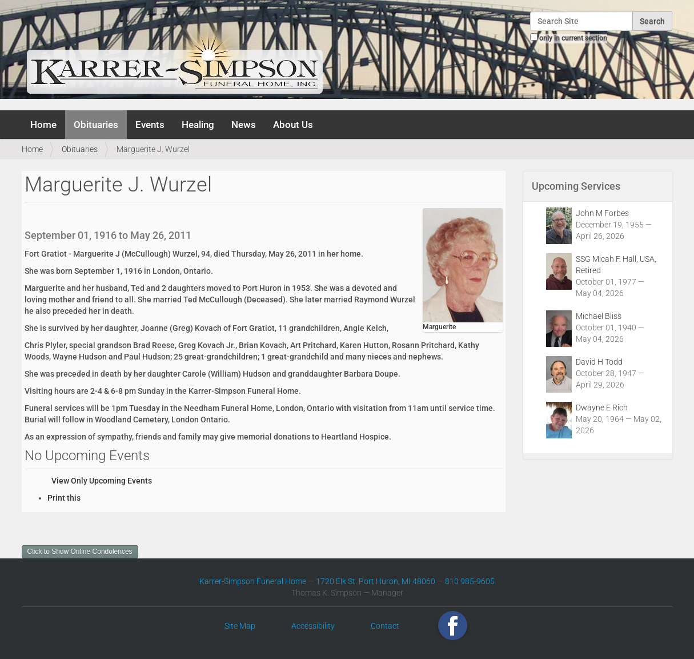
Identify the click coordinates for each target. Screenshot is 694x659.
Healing (198, 124)
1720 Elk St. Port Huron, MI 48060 (375, 581)
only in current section (573, 38)
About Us (293, 124)
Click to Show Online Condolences (80, 552)
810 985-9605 (470, 581)
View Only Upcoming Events (101, 480)
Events (150, 124)
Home (43, 124)
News (243, 124)
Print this (64, 497)
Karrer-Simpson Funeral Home (252, 581)
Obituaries (96, 124)
